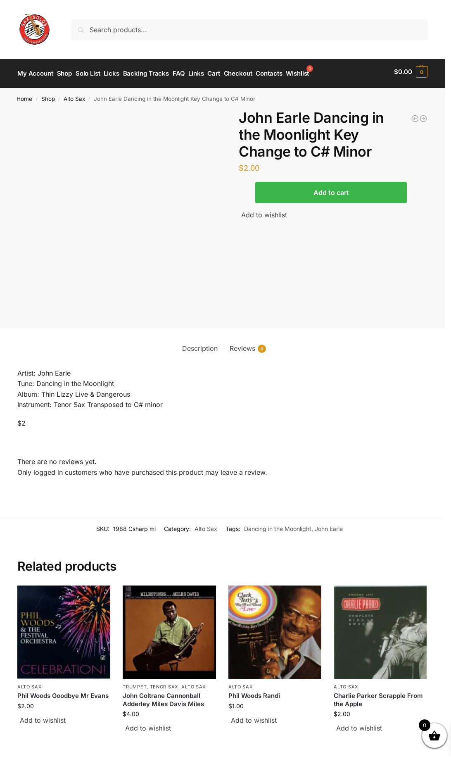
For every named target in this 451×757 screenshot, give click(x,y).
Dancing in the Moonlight (277, 524)
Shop (48, 95)
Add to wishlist (264, 211)
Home (24, 95)
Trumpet (135, 683)
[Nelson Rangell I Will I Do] (423, 115)
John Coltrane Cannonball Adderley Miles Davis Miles (163, 696)
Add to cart (331, 189)
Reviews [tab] (248, 344)
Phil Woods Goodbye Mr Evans (63, 692)
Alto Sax (74, 95)
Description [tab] (200, 344)
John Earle (329, 524)
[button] (410, 72)
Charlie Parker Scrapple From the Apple (378, 696)
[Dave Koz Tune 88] (415, 115)
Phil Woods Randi (254, 692)
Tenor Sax (164, 683)
